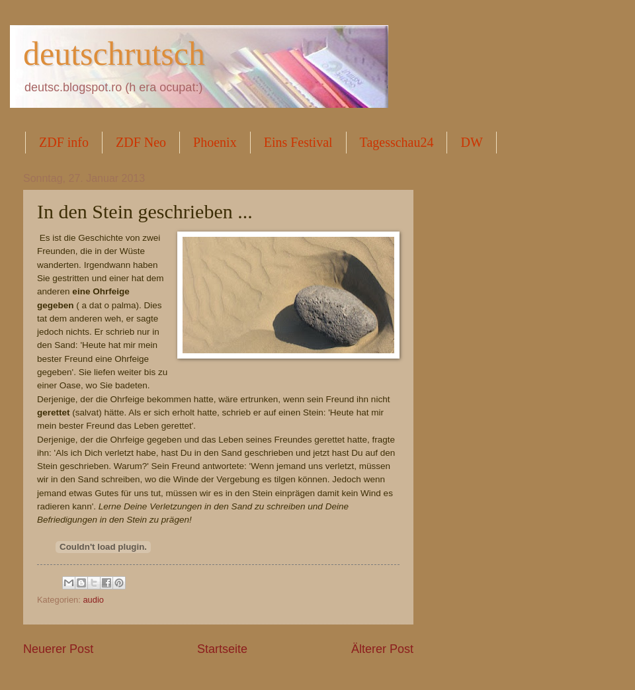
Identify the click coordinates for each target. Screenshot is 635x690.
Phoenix (215, 142)
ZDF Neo (141, 142)
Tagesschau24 (397, 142)
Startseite (222, 649)
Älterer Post (382, 649)
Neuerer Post (58, 649)
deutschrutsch (114, 53)
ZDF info (64, 142)
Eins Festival (298, 142)
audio (93, 600)
